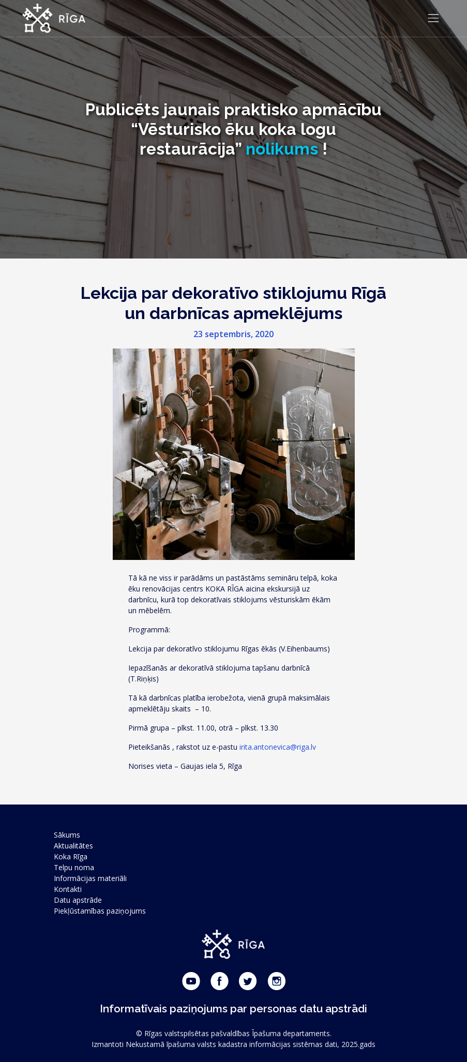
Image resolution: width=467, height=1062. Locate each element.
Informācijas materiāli (90, 878)
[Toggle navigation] (433, 18)
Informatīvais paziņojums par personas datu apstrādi (233, 1008)
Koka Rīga (70, 856)
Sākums (67, 835)
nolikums (282, 148)
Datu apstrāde (78, 900)
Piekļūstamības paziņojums (100, 911)
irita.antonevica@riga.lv (277, 747)
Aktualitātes (73, 846)
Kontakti (68, 889)
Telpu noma (74, 867)
